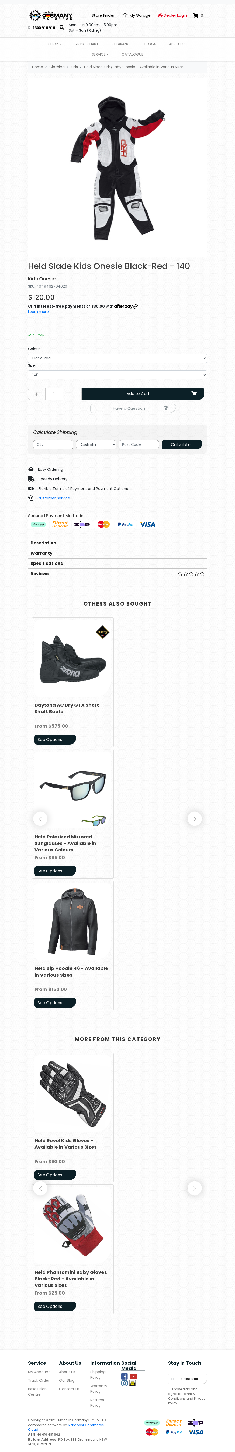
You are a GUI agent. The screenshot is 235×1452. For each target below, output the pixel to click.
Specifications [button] (47, 563)
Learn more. (39, 311)
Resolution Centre (37, 1391)
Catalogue (132, 54)
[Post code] (139, 444)
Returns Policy (97, 1402)
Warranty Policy (98, 1388)
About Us (178, 43)
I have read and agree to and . (186, 1396)
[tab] (117, 543)
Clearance (122, 43)
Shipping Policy (98, 1374)
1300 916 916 (44, 27)
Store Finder (103, 15)
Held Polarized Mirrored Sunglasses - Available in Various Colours (65, 843)
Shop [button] (53, 43)
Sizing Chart (87, 43)
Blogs (150, 43)
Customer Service (53, 498)
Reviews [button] (117, 574)
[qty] (53, 444)
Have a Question (140, 408)
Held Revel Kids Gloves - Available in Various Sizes (65, 1143)
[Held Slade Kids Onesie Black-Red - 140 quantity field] (54, 394)
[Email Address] (172, 1379)
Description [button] (43, 543)
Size (31, 365)
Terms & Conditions (181, 1396)
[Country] (96, 444)
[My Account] (137, 15)
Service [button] (99, 54)
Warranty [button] (41, 553)
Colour (34, 348)
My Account (39, 1371)
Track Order (39, 1380)
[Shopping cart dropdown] (198, 15)
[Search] (62, 27)
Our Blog (66, 1380)
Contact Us (69, 1389)
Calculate (181, 445)
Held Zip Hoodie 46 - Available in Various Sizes (71, 971)
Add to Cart (163, 393)
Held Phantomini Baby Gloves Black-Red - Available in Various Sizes (70, 1278)
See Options (50, 739)
